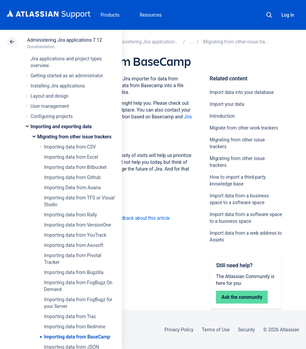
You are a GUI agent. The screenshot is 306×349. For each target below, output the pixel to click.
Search (269, 14)
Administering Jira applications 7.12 (64, 40)
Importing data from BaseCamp (77, 337)
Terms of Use (216, 329)
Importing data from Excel (71, 157)
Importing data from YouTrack (75, 235)
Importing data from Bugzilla (74, 272)
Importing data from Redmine (74, 326)
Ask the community (241, 297)
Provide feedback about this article (134, 218)
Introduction (222, 116)
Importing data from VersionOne (77, 225)
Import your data (227, 104)
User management (49, 106)
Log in (287, 15)
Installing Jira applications (57, 86)
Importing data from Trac (70, 316)
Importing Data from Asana (72, 187)
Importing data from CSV (70, 147)
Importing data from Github (72, 177)
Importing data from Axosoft (73, 245)
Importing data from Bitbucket (75, 167)
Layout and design (49, 96)
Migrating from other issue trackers (74, 136)
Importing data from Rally (70, 214)
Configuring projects (51, 116)
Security (246, 329)
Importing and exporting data (61, 126)
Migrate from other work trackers (244, 128)
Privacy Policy (179, 329)
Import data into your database (242, 92)
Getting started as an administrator (66, 75)
